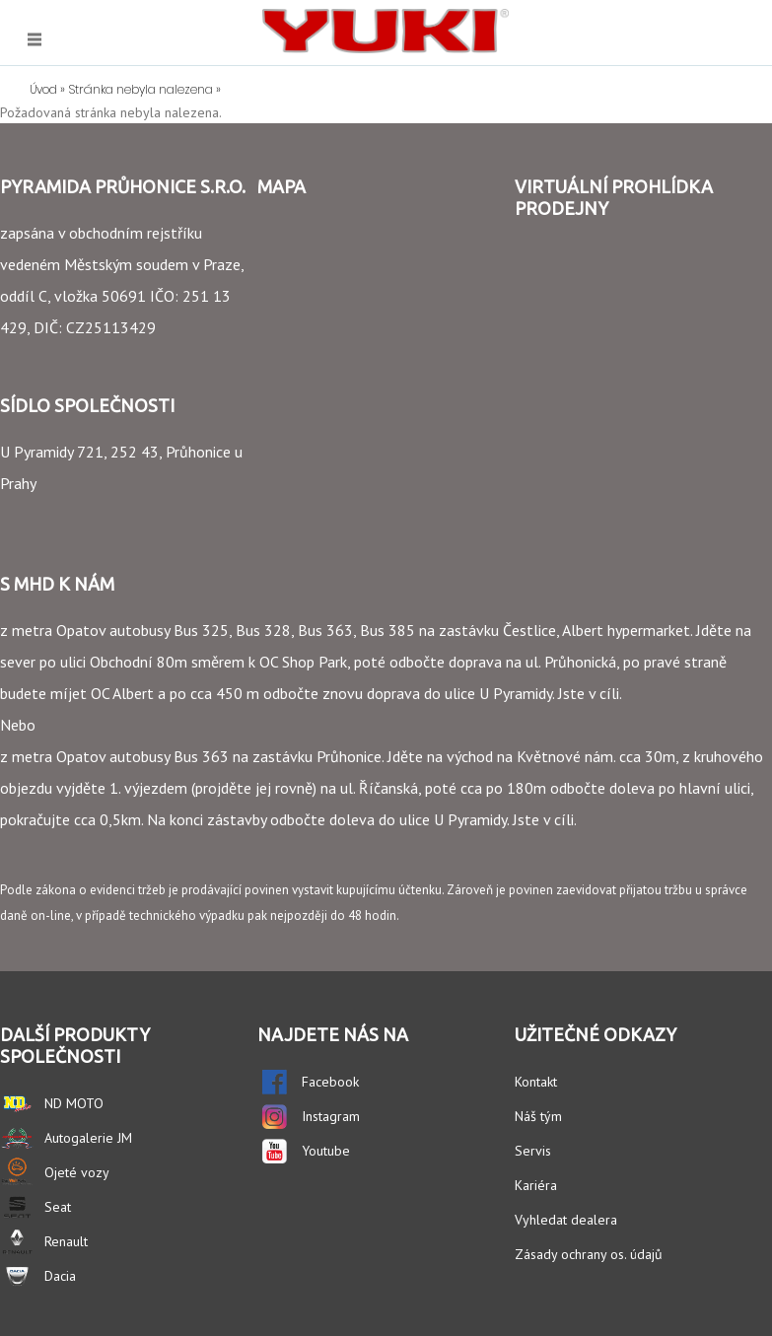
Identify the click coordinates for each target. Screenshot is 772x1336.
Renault (66, 1241)
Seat (57, 1207)
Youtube (326, 1151)
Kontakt (536, 1081)
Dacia (60, 1276)
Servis (533, 1151)
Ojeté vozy (76, 1172)
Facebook (330, 1081)
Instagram (331, 1116)
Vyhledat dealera (566, 1220)
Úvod (43, 89)
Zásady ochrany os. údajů (589, 1254)
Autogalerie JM (88, 1138)
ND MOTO (74, 1103)
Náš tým (538, 1116)
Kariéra (536, 1185)
